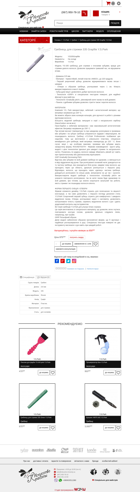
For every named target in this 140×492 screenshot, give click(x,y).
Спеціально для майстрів (30, 3)
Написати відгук (92, 269)
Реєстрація (84, 3)
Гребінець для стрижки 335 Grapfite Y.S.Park (96, 40)
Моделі (96, 31)
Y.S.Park (66, 40)
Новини (28, 31)
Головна (58, 40)
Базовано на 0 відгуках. (75, 269)
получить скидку (77, 237)
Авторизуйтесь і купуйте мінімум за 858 (74, 230)
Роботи (60, 31)
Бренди (97, 451)
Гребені (75, 40)
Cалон (41, 31)
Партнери (85, 31)
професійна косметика (70, 484)
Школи (74, 31)
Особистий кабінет (112, 451)
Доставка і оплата (39, 451)
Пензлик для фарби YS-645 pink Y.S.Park (32, 363)
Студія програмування (70, 479)
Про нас (24, 451)
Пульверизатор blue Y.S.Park (66, 363)
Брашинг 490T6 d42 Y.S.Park (31, 414)
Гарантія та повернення (61, 451)
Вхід (96, 3)
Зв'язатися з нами (82, 451)
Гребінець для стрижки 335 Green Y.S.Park (103, 363)
